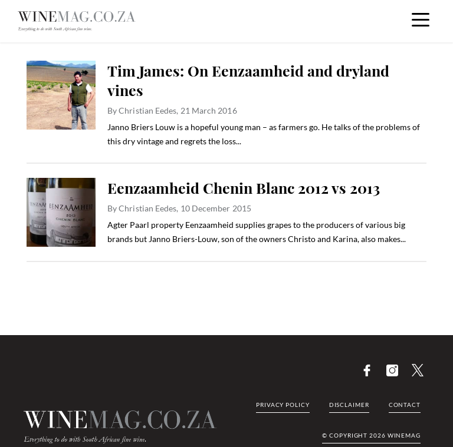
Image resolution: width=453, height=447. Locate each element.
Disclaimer (349, 404)
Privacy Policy (283, 404)
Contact (405, 404)
